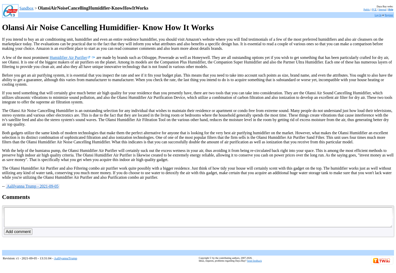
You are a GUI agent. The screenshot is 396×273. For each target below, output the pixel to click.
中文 (374, 9)
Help (390, 9)
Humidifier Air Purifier (69, 57)
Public (366, 9)
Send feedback (254, 264)
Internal (382, 9)
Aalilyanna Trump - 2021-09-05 (32, 186)
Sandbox (26, 8)
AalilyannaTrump (65, 262)
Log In (378, 15)
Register (389, 15)
